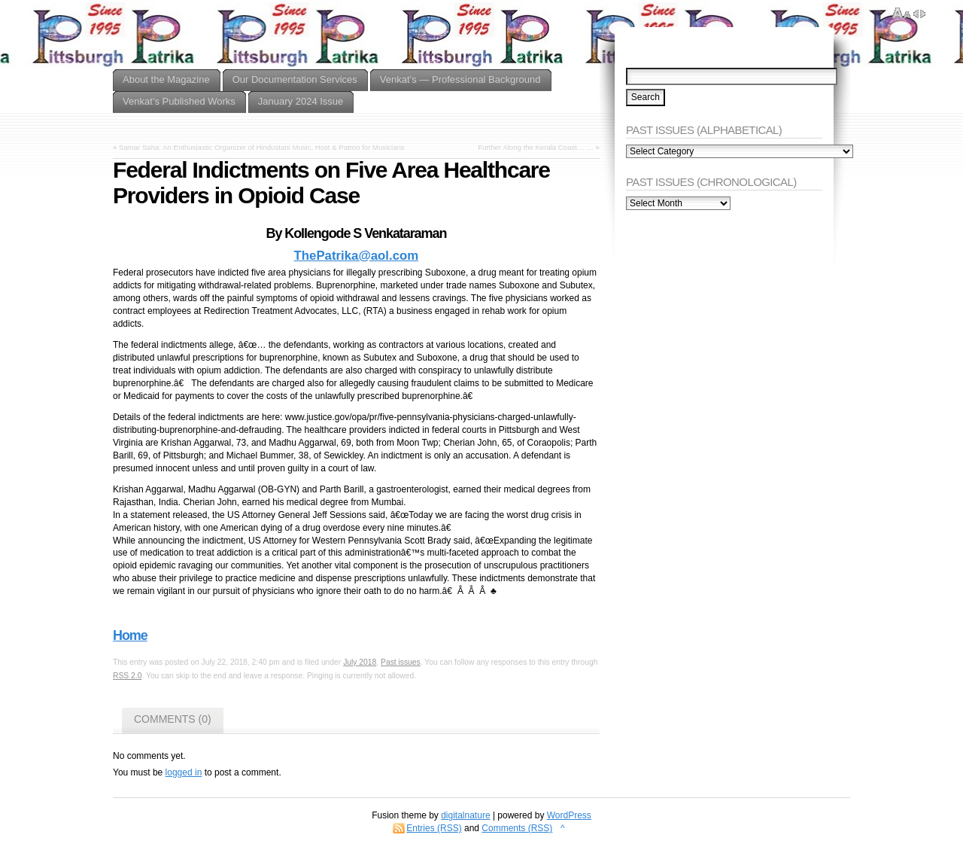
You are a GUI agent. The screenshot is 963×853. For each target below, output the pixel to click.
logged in (184, 772)
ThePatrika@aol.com (356, 255)
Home (130, 635)
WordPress (569, 815)
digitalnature (465, 815)
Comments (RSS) (517, 828)
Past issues (401, 662)
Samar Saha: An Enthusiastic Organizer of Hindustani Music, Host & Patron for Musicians (262, 147)
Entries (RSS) (433, 828)
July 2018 (359, 662)
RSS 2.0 (127, 676)
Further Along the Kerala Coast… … (536, 147)
